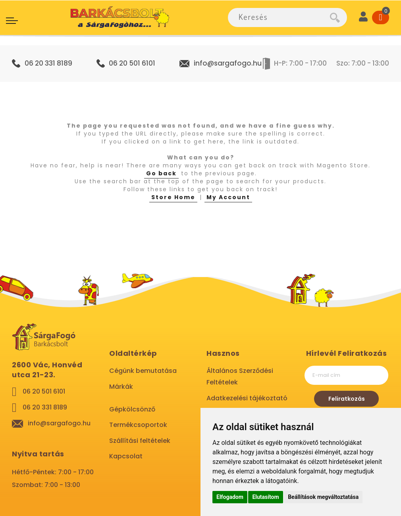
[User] (363, 17)
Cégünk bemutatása (143, 370)
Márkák (121, 386)
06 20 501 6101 (132, 63)
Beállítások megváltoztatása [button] (323, 497)
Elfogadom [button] (229, 497)
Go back (161, 173)
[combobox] (279, 17)
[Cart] (380, 17)
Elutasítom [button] (265, 497)
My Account (228, 197)
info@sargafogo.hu (228, 63)
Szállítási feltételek (139, 440)
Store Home (173, 197)
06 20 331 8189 (48, 63)
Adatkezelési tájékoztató (246, 398)
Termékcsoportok (138, 424)
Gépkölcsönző (132, 409)
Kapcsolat (126, 456)
